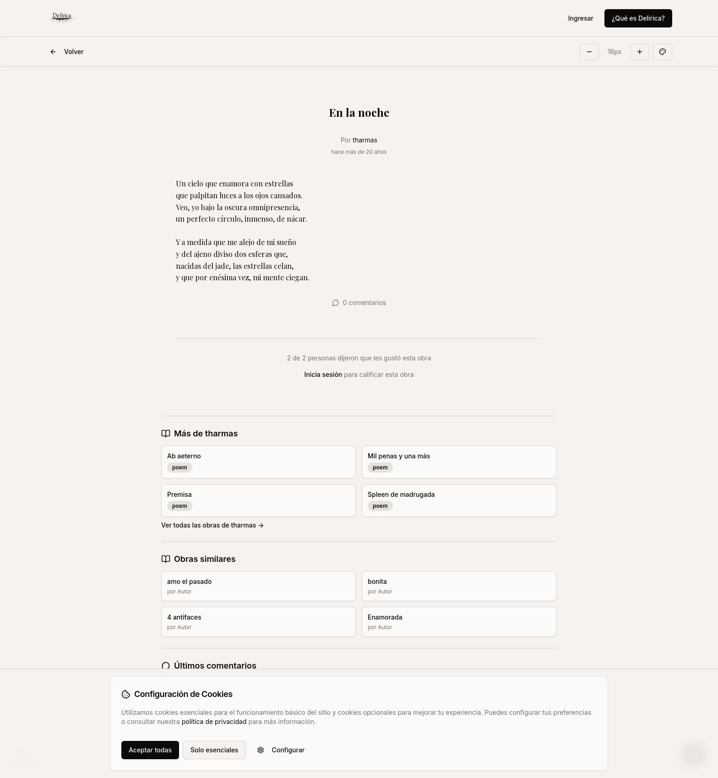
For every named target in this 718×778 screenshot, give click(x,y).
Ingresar (580, 18)
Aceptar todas (150, 750)
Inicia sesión (324, 374)
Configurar (281, 750)
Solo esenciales (214, 750)
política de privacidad (214, 721)
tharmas (365, 140)
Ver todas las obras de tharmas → (212, 525)
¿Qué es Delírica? (638, 18)
